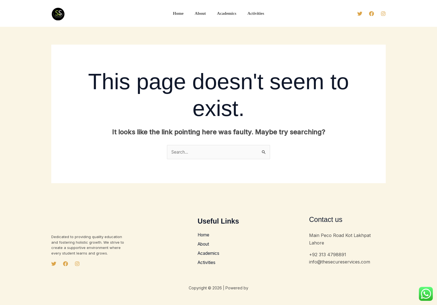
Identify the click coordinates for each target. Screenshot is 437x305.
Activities (251, 13)
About (201, 13)
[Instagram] (383, 13)
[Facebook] (371, 13)
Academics (225, 13)
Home (182, 13)
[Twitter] (359, 13)
